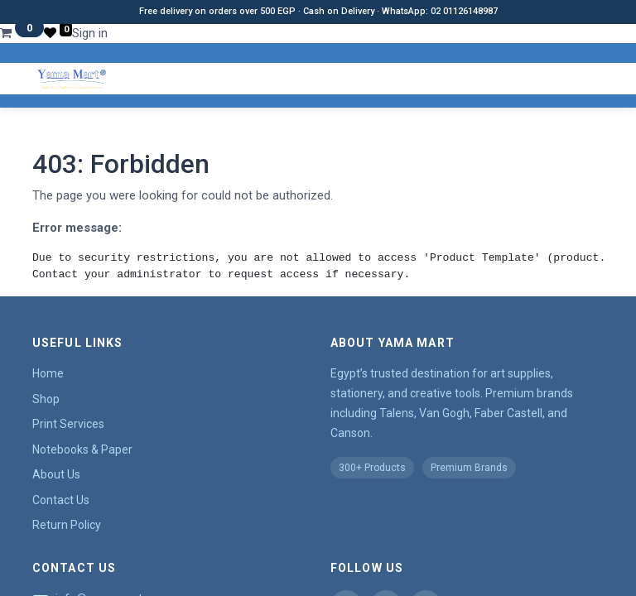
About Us (56, 474)
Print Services (68, 423)
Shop (46, 399)
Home (48, 373)
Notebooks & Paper (82, 449)
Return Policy (66, 524)
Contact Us (60, 500)
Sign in (90, 33)
